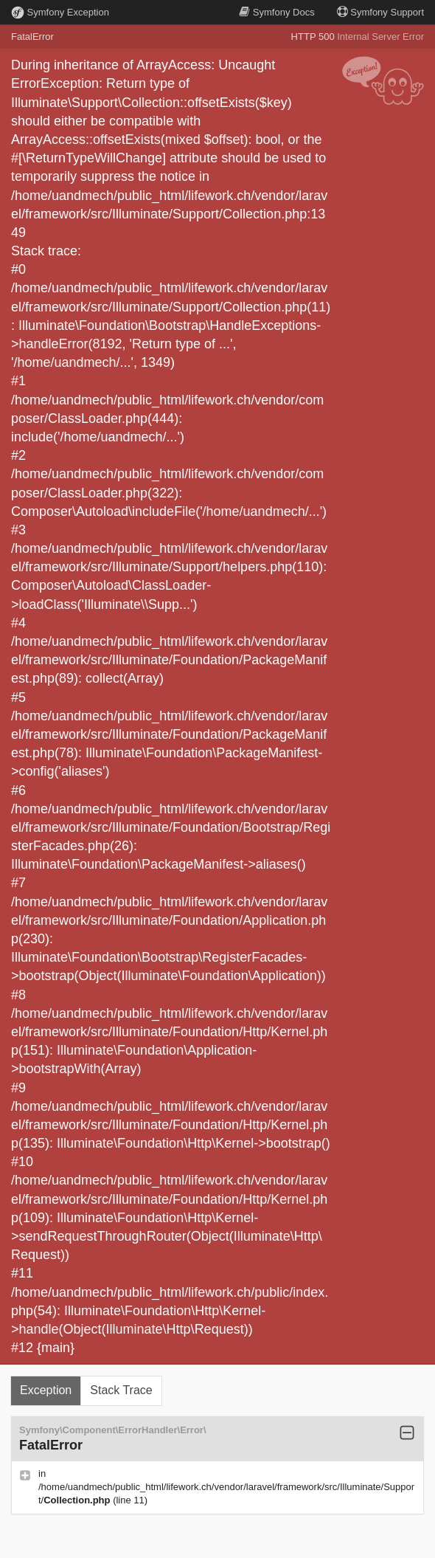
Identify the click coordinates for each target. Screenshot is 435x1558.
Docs (276, 12)
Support (380, 12)
